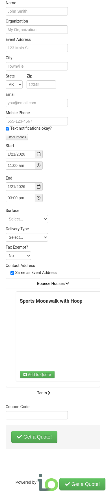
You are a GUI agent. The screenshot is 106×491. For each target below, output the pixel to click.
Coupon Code (17, 406)
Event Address (18, 39)
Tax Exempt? (17, 247)
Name (11, 3)
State (19, 76)
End (9, 178)
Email (11, 94)
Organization (17, 21)
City (9, 58)
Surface (12, 210)
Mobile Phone (18, 112)
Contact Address (20, 265)
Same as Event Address (36, 272)
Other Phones (17, 137)
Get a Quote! (34, 437)
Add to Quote (37, 374)
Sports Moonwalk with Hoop (51, 301)
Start (10, 145)
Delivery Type (17, 229)
